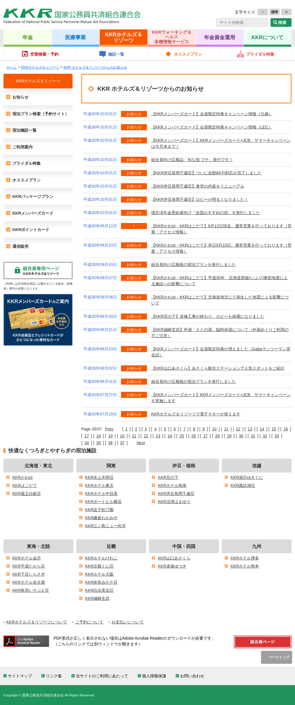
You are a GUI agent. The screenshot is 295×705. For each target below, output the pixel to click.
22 (146, 436)
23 (158, 436)
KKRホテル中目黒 (101, 494)
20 (122, 436)
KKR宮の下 (168, 477)
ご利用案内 (22, 147)
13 (250, 429)
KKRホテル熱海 (172, 485)
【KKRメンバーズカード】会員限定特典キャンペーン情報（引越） (212, 114)
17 (86, 436)
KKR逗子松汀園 (99, 510)
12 (238, 429)
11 (226, 429)
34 (86, 443)
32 (265, 436)
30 (241, 436)
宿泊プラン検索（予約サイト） (40, 114)
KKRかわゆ (22, 477)
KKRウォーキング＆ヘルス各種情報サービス (172, 37)
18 (98, 436)
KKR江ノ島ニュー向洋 (105, 526)
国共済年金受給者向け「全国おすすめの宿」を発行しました (205, 213)
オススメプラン (188, 54)
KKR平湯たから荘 (28, 566)
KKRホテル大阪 (99, 574)
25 (181, 436)
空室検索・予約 (44, 54)
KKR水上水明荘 (99, 477)
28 (217, 436)
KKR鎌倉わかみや (101, 518)
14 (262, 429)
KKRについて (267, 37)
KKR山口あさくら (174, 558)
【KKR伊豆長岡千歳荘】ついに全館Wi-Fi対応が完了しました (206, 173)
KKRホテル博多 (245, 558)
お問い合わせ (192, 676)
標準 (274, 12)
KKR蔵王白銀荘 (26, 494)
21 (134, 436)
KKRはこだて (24, 485)
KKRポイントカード (30, 230)
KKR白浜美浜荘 (99, 590)
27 (205, 436)
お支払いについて (127, 622)
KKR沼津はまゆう (174, 502)
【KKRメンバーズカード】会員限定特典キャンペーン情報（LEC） (211, 127)
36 (110, 443)
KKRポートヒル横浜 (103, 502)
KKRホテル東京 (99, 485)
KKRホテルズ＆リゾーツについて (36, 622)
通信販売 (20, 246)
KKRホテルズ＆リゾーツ (123, 37)
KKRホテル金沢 (26, 558)
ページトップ (278, 657)
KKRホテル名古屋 (28, 582)
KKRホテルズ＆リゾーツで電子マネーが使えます (195, 414)
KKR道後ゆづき (172, 566)
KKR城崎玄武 (97, 598)
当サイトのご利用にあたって (102, 676)
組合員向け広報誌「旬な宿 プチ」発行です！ (192, 160)
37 (122, 443)
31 (253, 436)
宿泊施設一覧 (24, 130)
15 (274, 429)
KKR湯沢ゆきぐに (247, 477)
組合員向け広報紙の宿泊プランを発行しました (193, 264)
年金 (27, 37)
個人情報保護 (154, 676)
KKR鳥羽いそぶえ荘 (30, 590)
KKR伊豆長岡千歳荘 (176, 494)
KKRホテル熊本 (245, 566)
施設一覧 (116, 54)
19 (110, 436)
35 (98, 443)
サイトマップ (20, 676)
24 (170, 436)
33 (277, 436)
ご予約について (89, 622)
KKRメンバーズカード (32, 213)
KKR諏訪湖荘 (243, 485)
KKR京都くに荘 (99, 566)
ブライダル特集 (260, 54)
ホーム (11, 67)
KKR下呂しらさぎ (28, 574)
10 (214, 429)
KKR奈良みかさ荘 (101, 582)
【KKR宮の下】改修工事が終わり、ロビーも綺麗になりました (207, 316)
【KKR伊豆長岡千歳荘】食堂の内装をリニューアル (197, 186)
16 (285, 429)
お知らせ (20, 97)
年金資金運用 (219, 37)
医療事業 (75, 37)
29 (229, 436)
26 (193, 436)
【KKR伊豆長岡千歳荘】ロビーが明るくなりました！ (199, 199)
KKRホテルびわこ (101, 558)
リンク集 (54, 676)
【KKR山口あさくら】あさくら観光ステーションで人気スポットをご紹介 (218, 368)
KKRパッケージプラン (32, 196)
